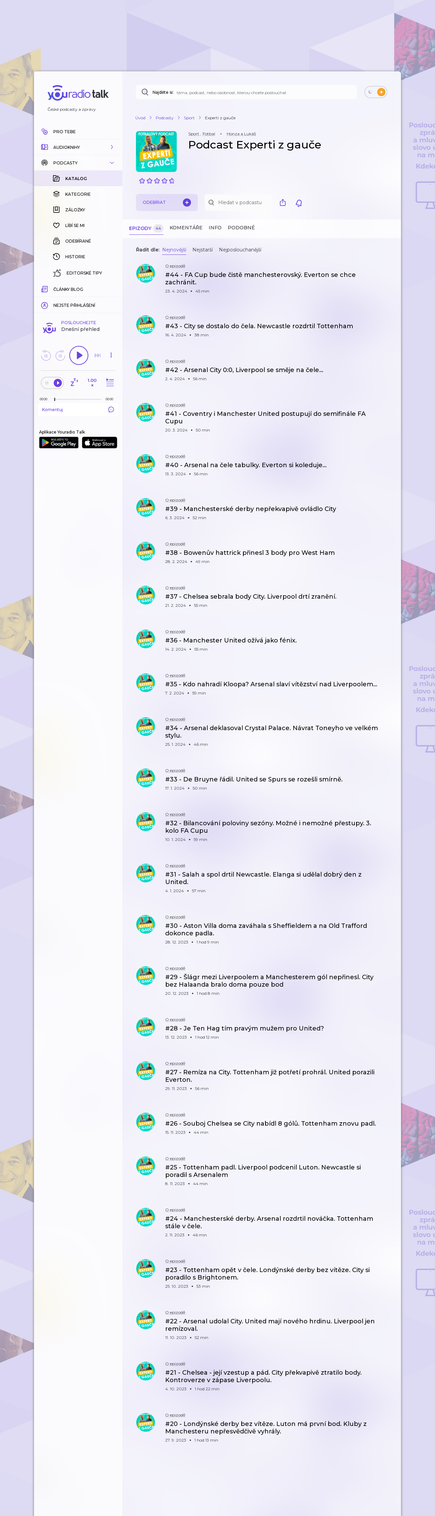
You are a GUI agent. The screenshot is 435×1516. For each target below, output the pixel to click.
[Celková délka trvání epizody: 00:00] (111, 288)
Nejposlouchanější (240, 250)
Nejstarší (202, 250)
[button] (78, 147)
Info (215, 228)
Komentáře (186, 228)
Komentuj (78, 299)
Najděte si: (163, 92)
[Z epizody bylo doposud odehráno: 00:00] (45, 288)
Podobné (241, 228)
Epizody (146, 228)
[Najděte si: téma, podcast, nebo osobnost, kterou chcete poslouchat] (246, 92)
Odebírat (167, 202)
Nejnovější (174, 250)
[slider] (54, 289)
